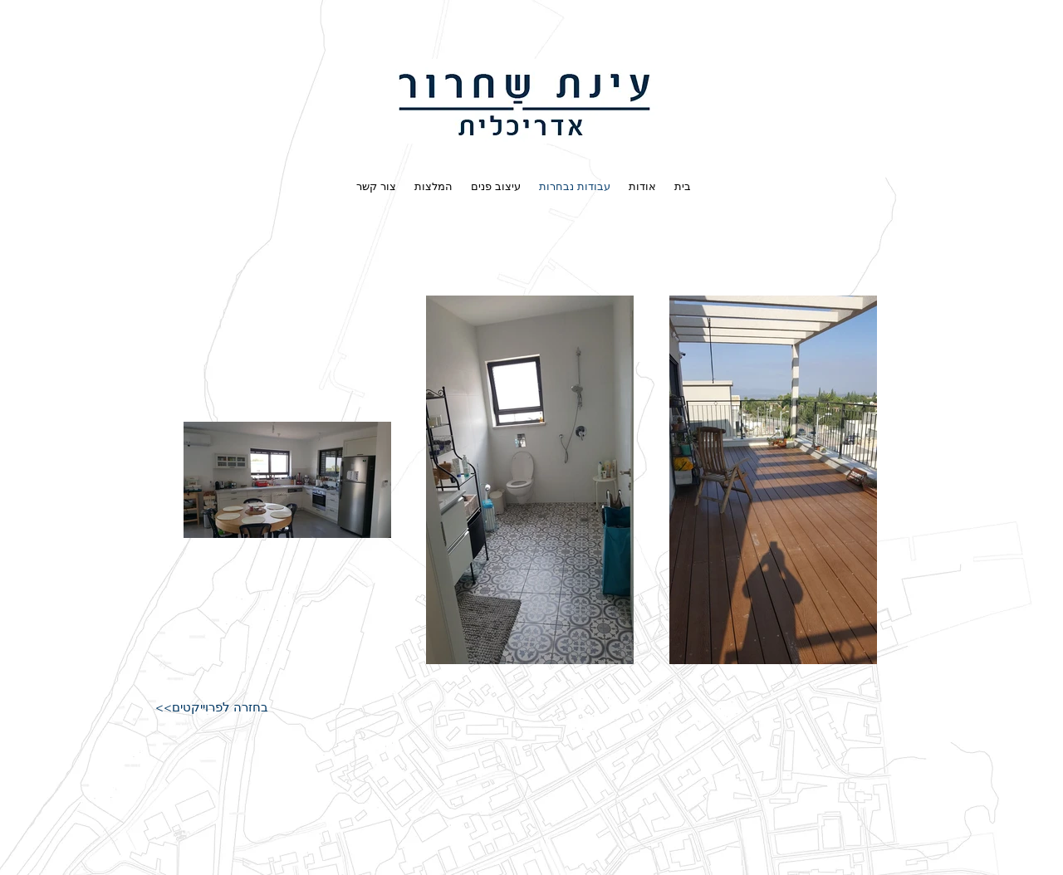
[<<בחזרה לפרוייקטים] (212, 707)
